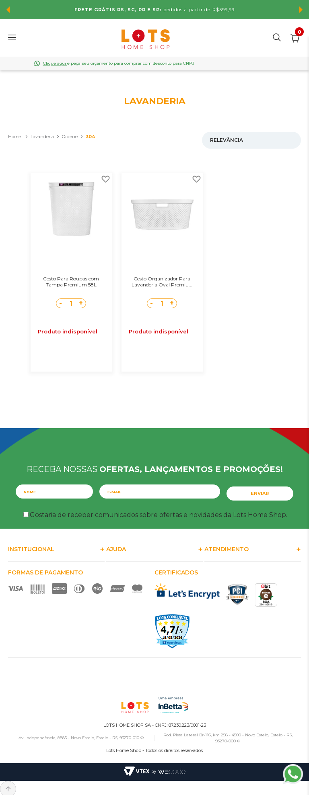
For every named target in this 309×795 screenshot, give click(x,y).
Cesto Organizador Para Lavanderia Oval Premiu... (162, 282)
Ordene (70, 136)
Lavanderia (42, 136)
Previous (8, 10)
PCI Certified (237, 591)
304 (90, 136)
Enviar (260, 490)
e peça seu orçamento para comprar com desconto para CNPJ (118, 63)
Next (301, 10)
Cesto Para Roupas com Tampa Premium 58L (71, 282)
